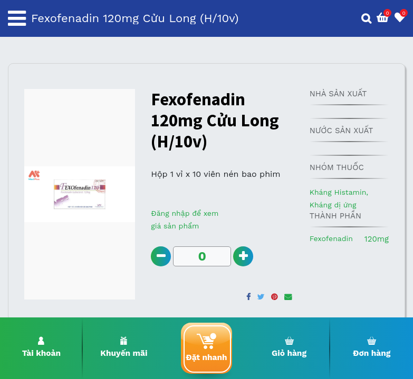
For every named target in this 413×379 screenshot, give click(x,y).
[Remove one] (161, 256)
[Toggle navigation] (17, 18)
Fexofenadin (331, 238)
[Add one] (244, 256)
